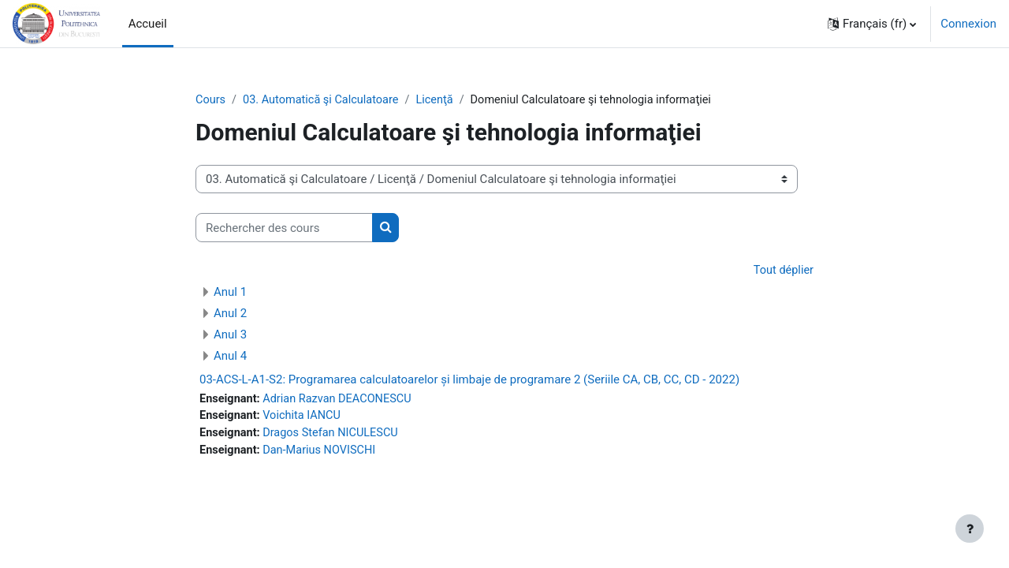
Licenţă (442, 100)
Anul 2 (230, 314)
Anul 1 (230, 293)
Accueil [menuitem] (147, 24)
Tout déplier (782, 271)
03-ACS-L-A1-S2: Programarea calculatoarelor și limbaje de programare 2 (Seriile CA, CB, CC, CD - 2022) (469, 380)
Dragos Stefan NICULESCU (335, 435)
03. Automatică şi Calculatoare (324, 100)
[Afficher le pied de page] (969, 528)
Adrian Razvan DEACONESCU (342, 400)
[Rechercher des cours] (284, 228)
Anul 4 (230, 356)
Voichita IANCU (305, 418)
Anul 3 (230, 335)
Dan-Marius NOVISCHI (323, 454)
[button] (872, 23)
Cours (210, 100)
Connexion (968, 24)
